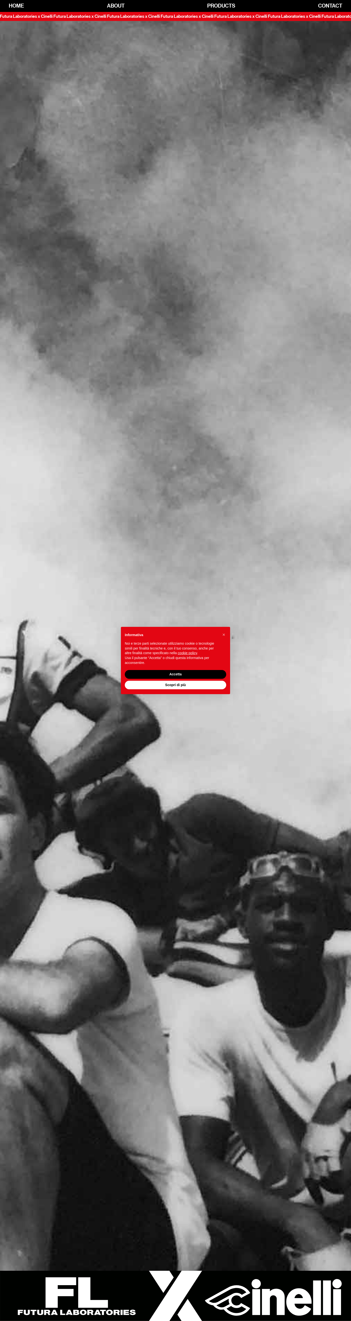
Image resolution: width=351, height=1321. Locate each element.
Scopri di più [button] (175, 685)
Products (221, 6)
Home (16, 6)
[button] (224, 635)
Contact (330, 6)
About (116, 6)
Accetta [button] (175, 674)
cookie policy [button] (187, 653)
